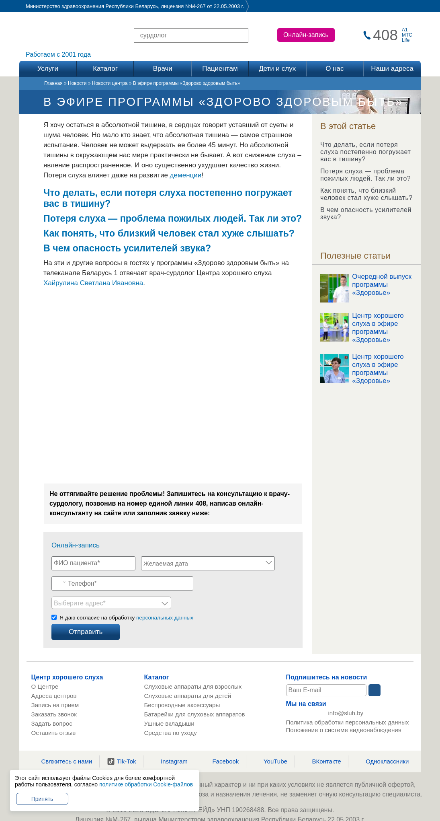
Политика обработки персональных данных (348, 705)
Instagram (169, 742)
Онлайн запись (220, 817)
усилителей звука (164, 248)
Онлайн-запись (306, 34)
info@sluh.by (346, 695)
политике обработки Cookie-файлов (146, 784)
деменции (186, 175)
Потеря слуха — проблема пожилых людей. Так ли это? (365, 175)
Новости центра (110, 83)
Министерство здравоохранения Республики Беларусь (92, 6)
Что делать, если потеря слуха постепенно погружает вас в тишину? (365, 152)
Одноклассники (382, 742)
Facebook (220, 742)
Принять (42, 799)
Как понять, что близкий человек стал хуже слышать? (366, 194)
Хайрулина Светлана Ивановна (93, 283)
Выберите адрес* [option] (203, 581)
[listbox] (235, 581)
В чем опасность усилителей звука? (365, 213)
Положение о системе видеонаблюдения (344, 713)
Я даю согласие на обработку (126, 599)
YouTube (270, 742)
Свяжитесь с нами (61, 742)
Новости (77, 83)
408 (385, 35)
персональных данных (164, 599)
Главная (53, 83)
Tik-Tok (121, 742)
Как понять (68, 233)
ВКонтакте (321, 742)
